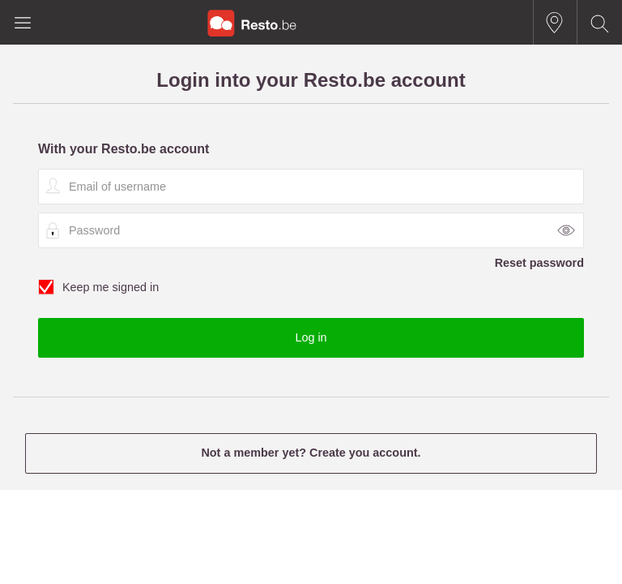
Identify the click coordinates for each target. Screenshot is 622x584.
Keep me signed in (311, 288)
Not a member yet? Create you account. (310, 452)
